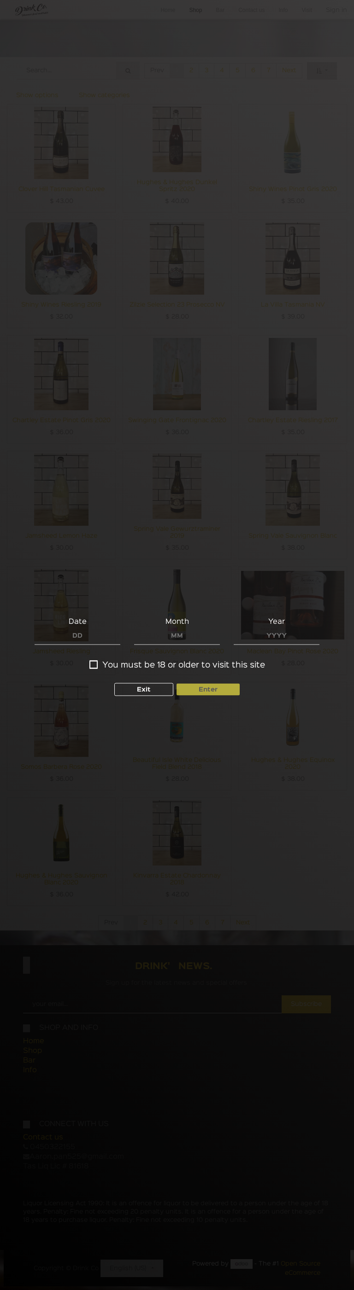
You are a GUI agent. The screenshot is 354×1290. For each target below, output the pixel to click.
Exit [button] (144, 689)
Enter (208, 689)
